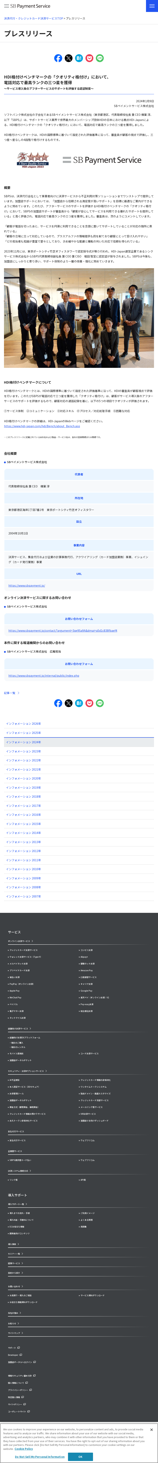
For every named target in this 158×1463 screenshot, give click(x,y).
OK (80, 1457)
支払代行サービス (18, 1140)
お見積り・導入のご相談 (21, 1295)
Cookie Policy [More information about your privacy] (24, 1449)
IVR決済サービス (88, 1113)
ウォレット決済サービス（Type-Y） (26, 956)
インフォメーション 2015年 (23, 824)
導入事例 (12, 1244)
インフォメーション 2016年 (23, 815)
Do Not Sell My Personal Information (40, 1457)
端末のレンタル (18, 1047)
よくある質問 (87, 1219)
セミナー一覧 (14, 1253)
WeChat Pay (15, 997)
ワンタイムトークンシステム (94, 1086)
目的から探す (14, 1272)
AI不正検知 (14, 1079)
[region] (79, 1443)
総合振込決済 (87, 1010)
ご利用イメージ (88, 1213)
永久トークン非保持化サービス (24, 1120)
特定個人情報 (14, 1397)
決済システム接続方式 (18, 1170)
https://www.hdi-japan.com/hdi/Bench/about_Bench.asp (42, 426)
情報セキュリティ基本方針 (20, 1375)
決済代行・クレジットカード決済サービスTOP (33, 18)
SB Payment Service (27, 7)
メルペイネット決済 (19, 963)
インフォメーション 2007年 (23, 896)
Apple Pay (14, 990)
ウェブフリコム (88, 1140)
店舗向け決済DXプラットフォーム (25, 1037)
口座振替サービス (89, 977)
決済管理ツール (17, 1093)
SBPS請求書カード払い (20, 1160)
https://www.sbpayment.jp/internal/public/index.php (43, 675)
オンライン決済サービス (19, 941)
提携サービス (14, 1263)
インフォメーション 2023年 (23, 751)
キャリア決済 (87, 983)
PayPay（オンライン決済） (22, 983)
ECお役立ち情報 (17, 1226)
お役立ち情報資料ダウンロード (24, 1302)
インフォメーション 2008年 (23, 887)
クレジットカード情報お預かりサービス (28, 1113)
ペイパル (14, 1004)
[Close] (151, 1429)
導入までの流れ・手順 (20, 1213)
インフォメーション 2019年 (23, 787)
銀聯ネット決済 (88, 963)
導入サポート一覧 (16, 1204)
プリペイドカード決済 (20, 970)
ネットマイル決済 (18, 1017)
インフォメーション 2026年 (23, 724)
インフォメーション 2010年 (23, 869)
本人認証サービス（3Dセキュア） (25, 1086)
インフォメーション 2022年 (23, 760)
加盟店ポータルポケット (21, 1100)
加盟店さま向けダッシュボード (95, 1120)
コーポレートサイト (17, 1411)
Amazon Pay (87, 970)
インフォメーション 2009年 (23, 878)
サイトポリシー (15, 1404)
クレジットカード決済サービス (24, 949)
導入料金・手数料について (22, 1219)
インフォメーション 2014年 (23, 833)
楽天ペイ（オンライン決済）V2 (95, 997)
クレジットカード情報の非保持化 (96, 1079)
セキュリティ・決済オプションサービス (26, 1070)
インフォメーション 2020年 (23, 778)
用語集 (84, 1226)
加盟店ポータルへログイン (20, 1362)
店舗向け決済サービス (18, 1028)
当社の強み (13, 1312)
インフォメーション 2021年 (23, 769)
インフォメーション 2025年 (23, 733)
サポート (12, 1347)
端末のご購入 (17, 1042)
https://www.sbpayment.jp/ (26, 585)
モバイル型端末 (17, 1053)
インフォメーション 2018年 (23, 796)
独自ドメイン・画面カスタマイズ (96, 1093)
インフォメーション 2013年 (23, 842)
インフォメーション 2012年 (23, 851)
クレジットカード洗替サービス (95, 1100)
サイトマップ (14, 1332)
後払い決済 (15, 977)
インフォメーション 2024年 (23, 742)
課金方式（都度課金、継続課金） (25, 1107)
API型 (83, 1179)
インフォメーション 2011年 (23, 860)
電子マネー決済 (17, 1010)
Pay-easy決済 (87, 1004)
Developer (13, 1354)
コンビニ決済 (87, 949)
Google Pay (86, 990)
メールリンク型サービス (92, 1107)
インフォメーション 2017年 (23, 806)
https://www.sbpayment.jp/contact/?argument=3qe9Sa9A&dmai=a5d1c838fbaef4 (62, 630)
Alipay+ (84, 956)
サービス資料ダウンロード (93, 1295)
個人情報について (16, 1382)
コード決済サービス (90, 1053)
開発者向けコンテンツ (20, 1233)
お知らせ (12, 1323)
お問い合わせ (14, 1286)
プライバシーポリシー (18, 1389)
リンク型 (14, 1179)
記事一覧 (9, 693)
